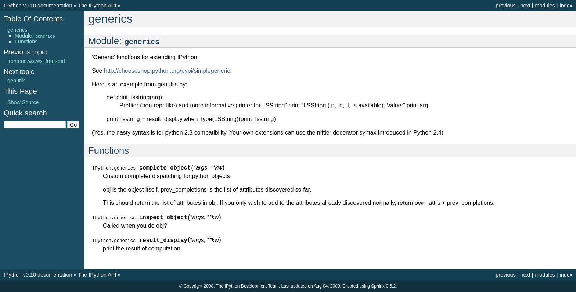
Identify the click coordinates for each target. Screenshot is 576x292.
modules (545, 5)
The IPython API (97, 5)
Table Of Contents (33, 19)
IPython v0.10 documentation (38, 5)
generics (17, 30)
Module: (35, 36)
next (525, 5)
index (566, 5)
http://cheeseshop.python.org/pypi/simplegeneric (167, 71)
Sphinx (378, 286)
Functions (26, 41)
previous (505, 5)
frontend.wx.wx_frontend (36, 61)
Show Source (23, 102)
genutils (16, 80)
